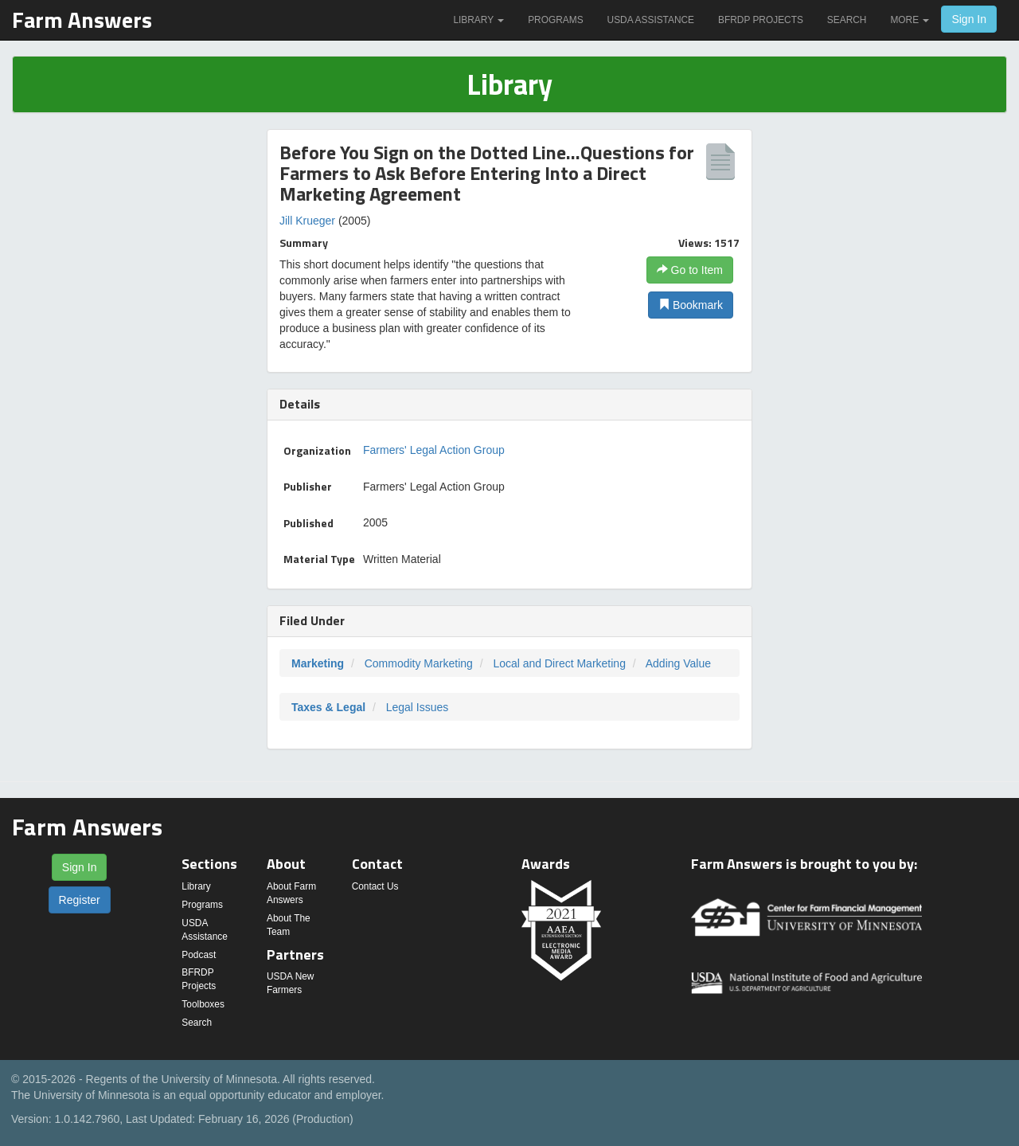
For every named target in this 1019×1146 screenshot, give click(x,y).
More (909, 19)
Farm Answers (82, 19)
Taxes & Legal (328, 707)
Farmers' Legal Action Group (434, 450)
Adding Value (678, 663)
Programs (555, 19)
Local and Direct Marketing (559, 663)
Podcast (199, 954)
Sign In (968, 19)
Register (79, 900)
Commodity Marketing (419, 663)
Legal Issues (417, 707)
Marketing (317, 663)
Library (478, 19)
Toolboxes (203, 1004)
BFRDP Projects (760, 19)
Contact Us (375, 886)
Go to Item (690, 270)
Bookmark (690, 305)
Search (847, 19)
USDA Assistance (650, 19)
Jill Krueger (307, 220)
